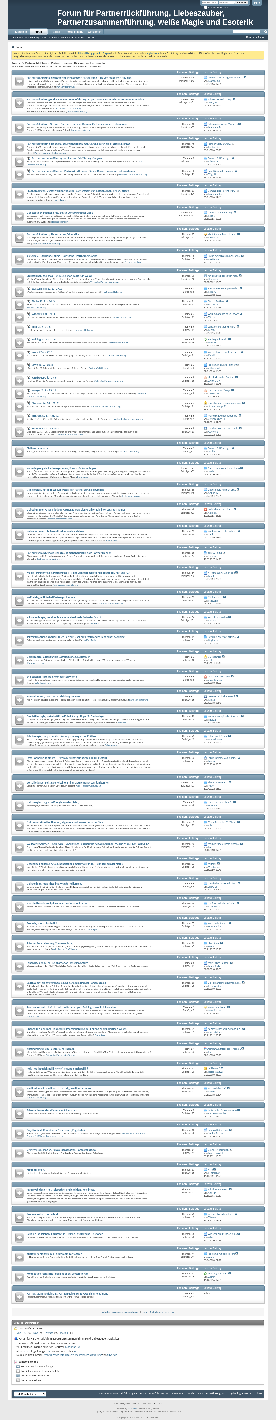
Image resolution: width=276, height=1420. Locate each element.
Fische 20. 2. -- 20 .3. (43, 301)
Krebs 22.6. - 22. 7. (42, 352)
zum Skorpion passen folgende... (225, 402)
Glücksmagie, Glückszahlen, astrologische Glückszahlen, (59, 656)
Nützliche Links (83, 37)
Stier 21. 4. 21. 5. (41, 326)
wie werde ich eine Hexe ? (221, 696)
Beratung (121, 722)
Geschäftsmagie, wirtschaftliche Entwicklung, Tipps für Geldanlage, (65, 716)
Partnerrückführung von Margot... (225, 77)
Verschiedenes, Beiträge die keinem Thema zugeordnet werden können (68, 782)
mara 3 (64, 1332)
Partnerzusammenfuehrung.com (50, 153)
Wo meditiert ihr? (217, 1088)
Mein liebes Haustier (218, 962)
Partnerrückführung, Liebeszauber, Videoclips (53, 234)
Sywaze (49, 1332)
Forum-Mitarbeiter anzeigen (158, 1311)
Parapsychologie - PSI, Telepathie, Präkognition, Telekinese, (61, 1189)
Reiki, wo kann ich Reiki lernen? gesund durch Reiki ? (57, 1068)
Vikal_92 (21, 1332)
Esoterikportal (60, 200)
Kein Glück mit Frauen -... (221, 170)
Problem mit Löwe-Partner (222, 364)
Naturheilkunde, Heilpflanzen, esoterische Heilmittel (57, 903)
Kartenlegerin (83, 477)
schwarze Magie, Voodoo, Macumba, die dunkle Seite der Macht (64, 617)
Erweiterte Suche (255, 37)
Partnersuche (33, 1016)
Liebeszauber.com (59, 221)
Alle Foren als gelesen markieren (120, 1311)
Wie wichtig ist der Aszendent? (224, 352)
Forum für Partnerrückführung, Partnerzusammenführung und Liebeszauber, (141, 1393)
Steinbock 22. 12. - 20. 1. (46, 428)
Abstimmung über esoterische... (224, 1048)
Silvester (112, 1354)
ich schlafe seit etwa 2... (220, 802)
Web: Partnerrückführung (88, 785)
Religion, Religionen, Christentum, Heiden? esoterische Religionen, (65, 1234)
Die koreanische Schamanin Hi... (224, 982)
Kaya (35, 1332)
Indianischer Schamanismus (222, 1110)
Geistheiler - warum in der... (222, 883)
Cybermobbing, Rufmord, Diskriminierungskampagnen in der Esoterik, (67, 758)
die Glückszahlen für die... (221, 377)
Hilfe (257, 2)
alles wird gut (215, 552)
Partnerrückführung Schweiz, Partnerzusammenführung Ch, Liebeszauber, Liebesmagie (77, 124)
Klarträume (214, 943)
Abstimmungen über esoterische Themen (51, 1048)
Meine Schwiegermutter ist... (223, 415)
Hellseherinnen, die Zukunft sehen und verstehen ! (56, 531)
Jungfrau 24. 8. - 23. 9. (44, 377)
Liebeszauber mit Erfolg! (220, 212)
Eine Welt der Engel (218, 1130)
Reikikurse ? (214, 1068)
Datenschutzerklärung (208, 1393)
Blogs (56, 31)
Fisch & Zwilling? (216, 301)
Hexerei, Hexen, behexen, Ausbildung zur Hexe (53, 696)
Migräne (212, 863)
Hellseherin (111, 540)
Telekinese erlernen (218, 1189)
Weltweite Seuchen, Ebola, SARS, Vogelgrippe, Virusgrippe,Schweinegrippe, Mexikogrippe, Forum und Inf (88, 844)
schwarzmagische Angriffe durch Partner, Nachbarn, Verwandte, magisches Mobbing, (76, 637)
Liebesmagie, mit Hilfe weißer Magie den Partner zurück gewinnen (65, 489)
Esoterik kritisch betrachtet (42, 1214)
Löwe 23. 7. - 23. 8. (42, 365)
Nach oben (255, 1393)
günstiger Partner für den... (222, 326)
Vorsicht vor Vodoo (218, 617)
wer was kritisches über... (221, 1214)
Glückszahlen (214, 656)
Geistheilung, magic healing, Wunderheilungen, (54, 883)
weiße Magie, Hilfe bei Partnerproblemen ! (51, 597)
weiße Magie (89, 640)
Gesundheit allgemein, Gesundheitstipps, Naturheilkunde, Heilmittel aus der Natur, (75, 863)
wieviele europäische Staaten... (224, 716)
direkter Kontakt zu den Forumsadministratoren (54, 1253)
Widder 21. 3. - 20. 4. (44, 314)
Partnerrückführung (65, 86)
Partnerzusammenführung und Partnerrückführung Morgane (67, 158)
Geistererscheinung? (218, 1149)
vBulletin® (132, 1408)
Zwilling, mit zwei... (218, 339)
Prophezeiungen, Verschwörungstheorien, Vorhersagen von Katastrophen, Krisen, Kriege (78, 191)
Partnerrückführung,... (219, 143)
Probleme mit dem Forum (221, 1253)
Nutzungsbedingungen (235, 1393)
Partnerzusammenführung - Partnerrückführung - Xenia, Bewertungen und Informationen (83, 171)
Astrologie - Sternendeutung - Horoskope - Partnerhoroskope (62, 256)
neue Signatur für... (218, 1273)
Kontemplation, (36, 1169)
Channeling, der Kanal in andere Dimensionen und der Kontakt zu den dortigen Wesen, (77, 1029)
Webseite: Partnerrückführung (132, 174)
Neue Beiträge (32, 37)
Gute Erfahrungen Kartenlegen (224, 468)
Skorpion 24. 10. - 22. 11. (46, 403)
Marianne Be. (72, 1346)
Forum (38, 31)
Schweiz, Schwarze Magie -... (223, 123)
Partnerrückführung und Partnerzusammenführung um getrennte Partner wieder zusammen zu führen (86, 99)
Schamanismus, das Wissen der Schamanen (52, 1110)
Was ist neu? (75, 31)
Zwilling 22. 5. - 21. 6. (44, 339)
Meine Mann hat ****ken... (222, 822)
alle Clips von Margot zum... (222, 234)
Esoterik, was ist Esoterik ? (42, 923)
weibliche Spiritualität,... (220, 509)
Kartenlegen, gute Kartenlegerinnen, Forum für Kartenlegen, (61, 468)
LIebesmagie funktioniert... (222, 489)
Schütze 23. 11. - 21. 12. (45, 415)
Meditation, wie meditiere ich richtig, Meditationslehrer (59, 1088)
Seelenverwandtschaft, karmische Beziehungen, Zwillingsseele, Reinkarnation (71, 1007)
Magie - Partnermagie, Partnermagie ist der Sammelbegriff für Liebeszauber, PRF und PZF (78, 572)
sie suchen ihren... (217, 1007)
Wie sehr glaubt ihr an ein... (222, 1233)
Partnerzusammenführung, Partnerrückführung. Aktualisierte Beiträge (67, 1293)
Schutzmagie (111, 745)
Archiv (190, 1393)
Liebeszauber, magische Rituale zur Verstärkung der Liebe (60, 212)
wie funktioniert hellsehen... (222, 531)
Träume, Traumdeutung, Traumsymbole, (50, 943)
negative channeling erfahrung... (225, 1028)
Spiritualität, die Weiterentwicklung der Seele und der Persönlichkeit (66, 982)
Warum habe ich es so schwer (223, 313)
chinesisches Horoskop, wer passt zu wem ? (52, 676)
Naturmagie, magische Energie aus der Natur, (53, 802)
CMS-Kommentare (37, 448)
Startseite (21, 31)
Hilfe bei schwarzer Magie (221, 572)
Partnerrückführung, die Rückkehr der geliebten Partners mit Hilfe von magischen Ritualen (79, 77)
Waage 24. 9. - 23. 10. (44, 390)
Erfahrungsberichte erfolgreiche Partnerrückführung (72, 1354)
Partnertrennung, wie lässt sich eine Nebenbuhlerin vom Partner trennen (69, 553)
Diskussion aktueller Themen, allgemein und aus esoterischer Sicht (65, 822)
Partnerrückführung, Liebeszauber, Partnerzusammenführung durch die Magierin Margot (78, 144)
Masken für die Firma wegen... (224, 843)
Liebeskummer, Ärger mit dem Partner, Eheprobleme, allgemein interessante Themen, (76, 509)
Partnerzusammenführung (68, 108)
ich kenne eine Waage (219, 390)
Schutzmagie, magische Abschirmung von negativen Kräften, (61, 736)
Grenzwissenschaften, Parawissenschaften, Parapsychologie (61, 1150)
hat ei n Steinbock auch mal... (223, 275)
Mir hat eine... (215, 597)
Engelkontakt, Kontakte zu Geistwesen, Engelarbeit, (56, 1130)
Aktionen (66, 37)
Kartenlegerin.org (35, 663)
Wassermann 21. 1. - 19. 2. (47, 288)
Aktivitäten (94, 31)
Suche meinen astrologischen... (224, 255)
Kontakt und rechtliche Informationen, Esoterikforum (57, 1273)
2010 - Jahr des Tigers (219, 676)
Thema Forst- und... (218, 782)
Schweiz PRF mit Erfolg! (220, 99)
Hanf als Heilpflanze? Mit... (222, 903)
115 (26, 1351)
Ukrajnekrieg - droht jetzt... (222, 190)
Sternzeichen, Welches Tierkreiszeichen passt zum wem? (59, 275)
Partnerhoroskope (133, 262)
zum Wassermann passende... (223, 288)
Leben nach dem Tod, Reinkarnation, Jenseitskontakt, (57, 963)
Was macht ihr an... (218, 923)
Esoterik (95, 623)
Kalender (54, 37)
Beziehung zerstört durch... (222, 636)
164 (48, 1351)
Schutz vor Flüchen (217, 736)
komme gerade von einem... (222, 757)
